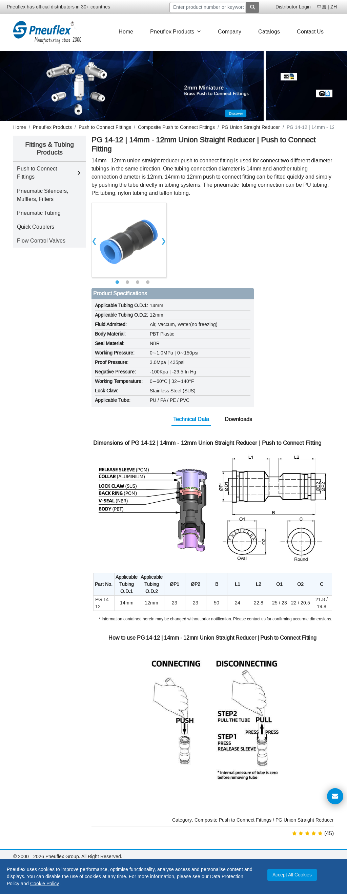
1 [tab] (117, 282)
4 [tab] (147, 282)
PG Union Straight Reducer (304, 820)
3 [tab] (137, 282)
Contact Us (310, 31)
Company (229, 31)
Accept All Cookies (292, 875)
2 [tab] (127, 282)
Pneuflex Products (175, 31)
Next (163, 240)
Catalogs (269, 31)
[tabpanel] (129, 240)
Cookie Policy (44, 883)
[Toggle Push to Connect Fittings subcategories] (79, 172)
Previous (94, 240)
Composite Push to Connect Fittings (233, 820)
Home (126, 31)
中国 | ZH (327, 7)
